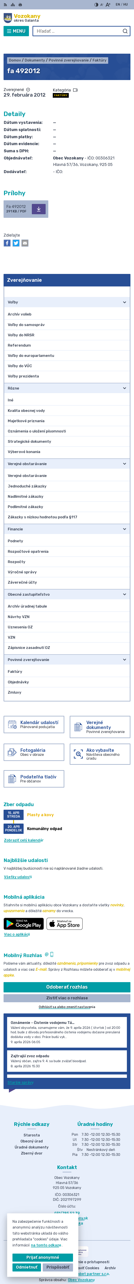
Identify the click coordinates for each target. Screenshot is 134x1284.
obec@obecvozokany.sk (67, 1204)
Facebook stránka (67, 1209)
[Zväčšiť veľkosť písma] (107, 4)
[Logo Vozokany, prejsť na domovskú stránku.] (67, 18)
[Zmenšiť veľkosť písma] (101, 4)
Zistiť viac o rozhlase (67, 984)
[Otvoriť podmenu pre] (125, 288)
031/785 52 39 (67, 1199)
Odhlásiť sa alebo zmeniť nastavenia (67, 993)
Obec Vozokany (81, 1266)
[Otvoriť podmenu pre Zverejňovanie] (125, 277)
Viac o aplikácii (17, 920)
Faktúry (60, 81)
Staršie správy (21, 1068)
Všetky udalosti (18, 863)
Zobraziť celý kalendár (24, 826)
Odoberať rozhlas (67, 973)
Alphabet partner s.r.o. (90, 1260)
